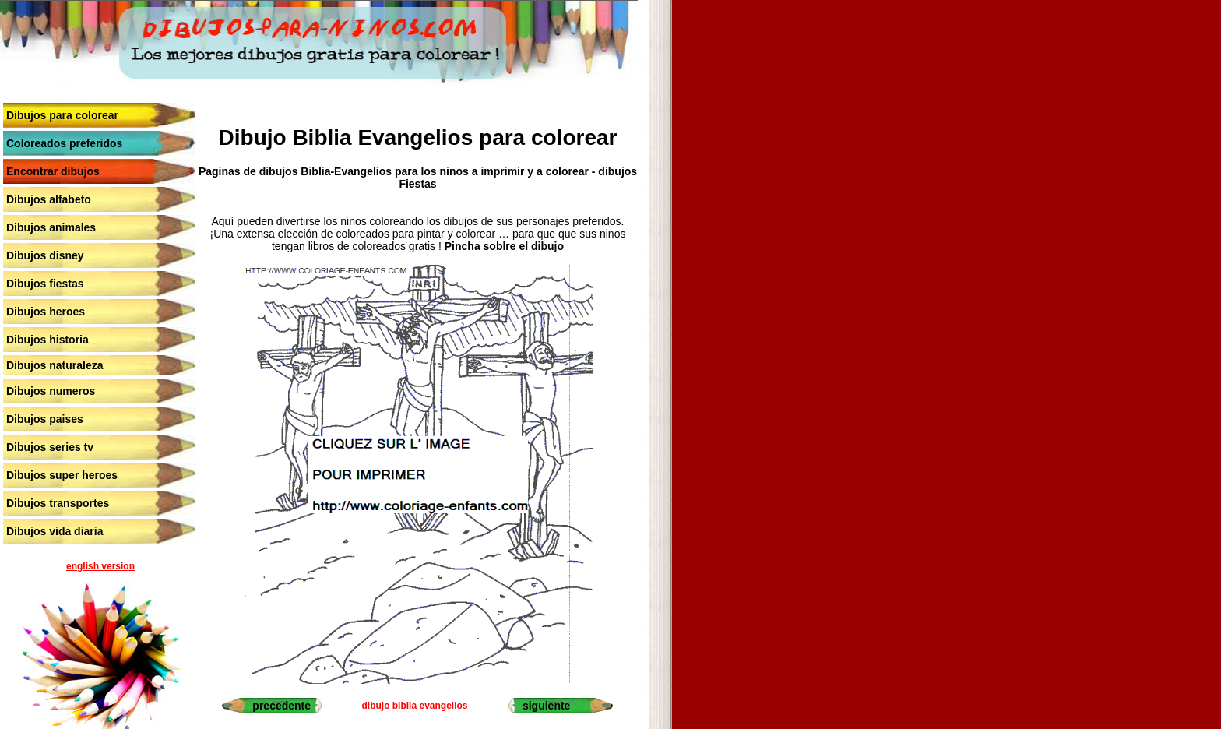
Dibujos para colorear (62, 115)
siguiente (546, 705)
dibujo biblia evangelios (414, 705)
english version (100, 566)
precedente (281, 705)
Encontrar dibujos (53, 171)
